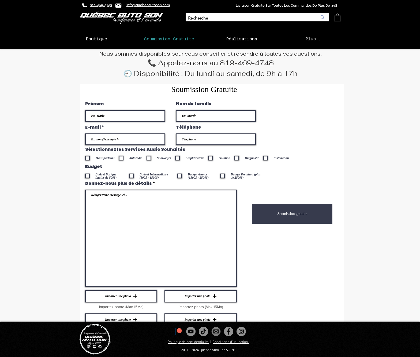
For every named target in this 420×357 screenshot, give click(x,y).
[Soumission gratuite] (292, 214)
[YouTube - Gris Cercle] (191, 331)
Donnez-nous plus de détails (118, 183)
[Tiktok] (203, 331)
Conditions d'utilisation (231, 342)
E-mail (93, 127)
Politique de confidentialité (188, 342)
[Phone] (84, 5)
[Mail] (118, 5)
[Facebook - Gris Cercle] (228, 331)
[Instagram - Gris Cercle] (241, 331)
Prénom (94, 104)
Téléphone (188, 127)
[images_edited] (216, 331)
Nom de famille (194, 104)
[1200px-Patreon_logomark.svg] (178, 331)
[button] (337, 17)
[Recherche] (248, 18)
